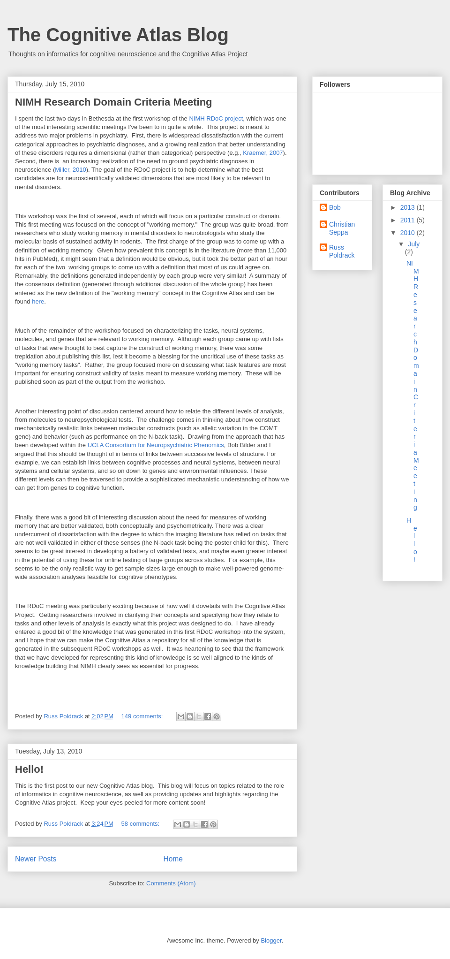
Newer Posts (35, 859)
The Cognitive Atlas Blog (118, 34)
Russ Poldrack (341, 251)
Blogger (271, 940)
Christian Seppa (342, 228)
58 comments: (141, 823)
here (38, 301)
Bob (335, 207)
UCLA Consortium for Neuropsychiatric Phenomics (156, 445)
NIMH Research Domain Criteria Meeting (113, 102)
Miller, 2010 (70, 169)
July (414, 244)
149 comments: (143, 716)
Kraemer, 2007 (263, 152)
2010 (408, 232)
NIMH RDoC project (216, 118)
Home (173, 859)
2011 (408, 220)
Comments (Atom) (170, 883)
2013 (408, 207)
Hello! (29, 769)
